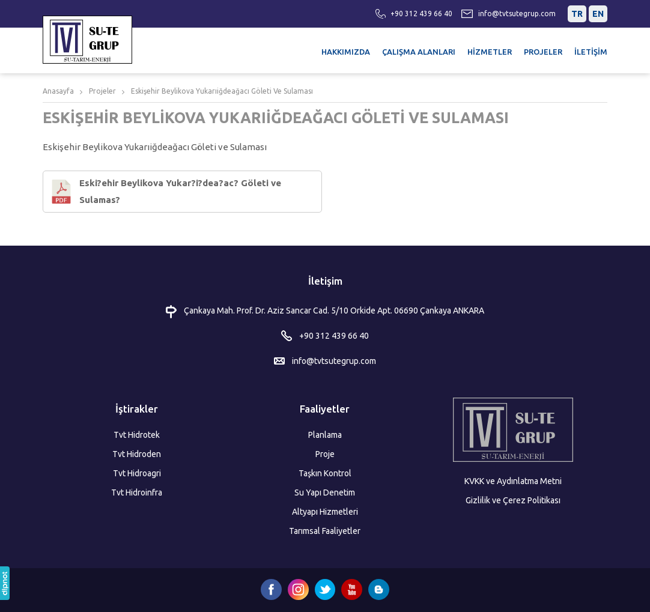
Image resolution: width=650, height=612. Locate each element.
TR (577, 14)
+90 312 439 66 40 (421, 13)
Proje (325, 454)
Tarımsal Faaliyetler (324, 531)
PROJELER (543, 51)
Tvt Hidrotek (137, 435)
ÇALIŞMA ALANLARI (418, 51)
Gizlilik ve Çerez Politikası (513, 500)
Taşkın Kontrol (325, 473)
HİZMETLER (489, 51)
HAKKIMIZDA (345, 51)
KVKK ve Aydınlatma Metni (513, 481)
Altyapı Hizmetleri (325, 512)
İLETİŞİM (590, 51)
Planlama (325, 435)
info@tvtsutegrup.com (517, 13)
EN (598, 14)
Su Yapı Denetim (324, 492)
